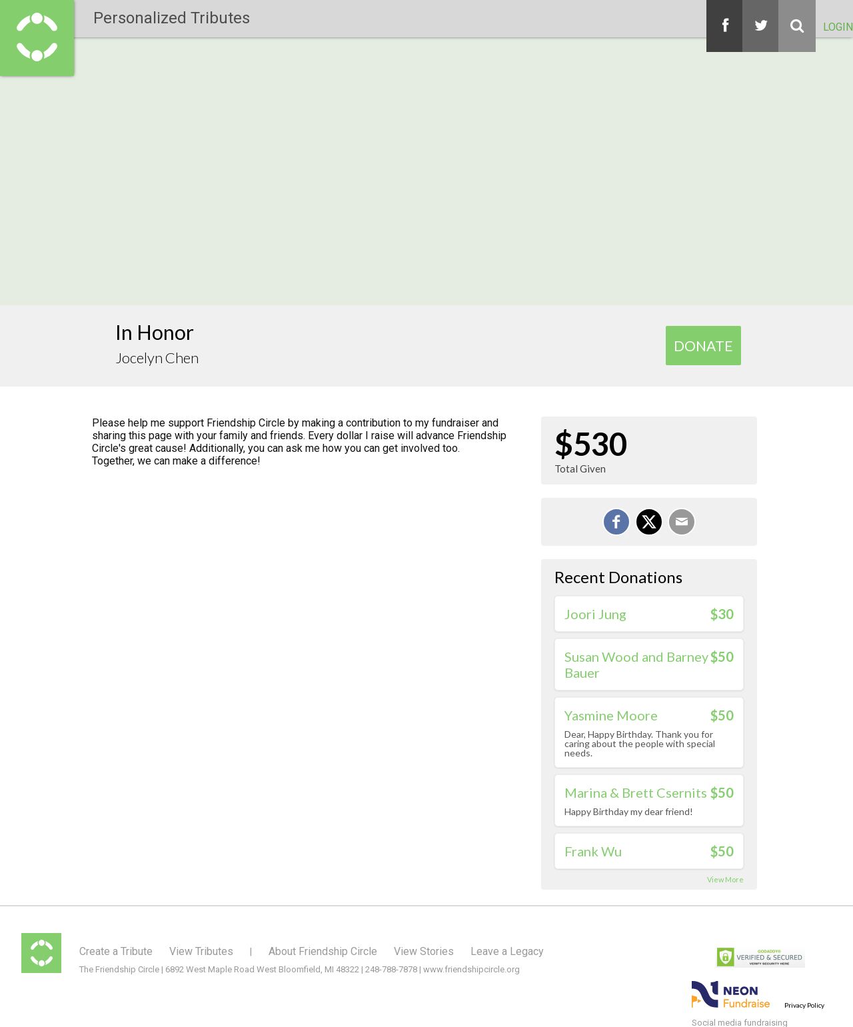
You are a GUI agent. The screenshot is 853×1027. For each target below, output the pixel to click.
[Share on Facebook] (616, 522)
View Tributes (201, 951)
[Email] (682, 522)
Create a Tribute (116, 951)
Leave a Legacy (507, 951)
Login (838, 27)
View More (725, 879)
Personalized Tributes (171, 18)
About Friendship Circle (323, 951)
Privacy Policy (804, 1005)
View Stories (424, 951)
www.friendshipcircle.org (471, 969)
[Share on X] (649, 522)
